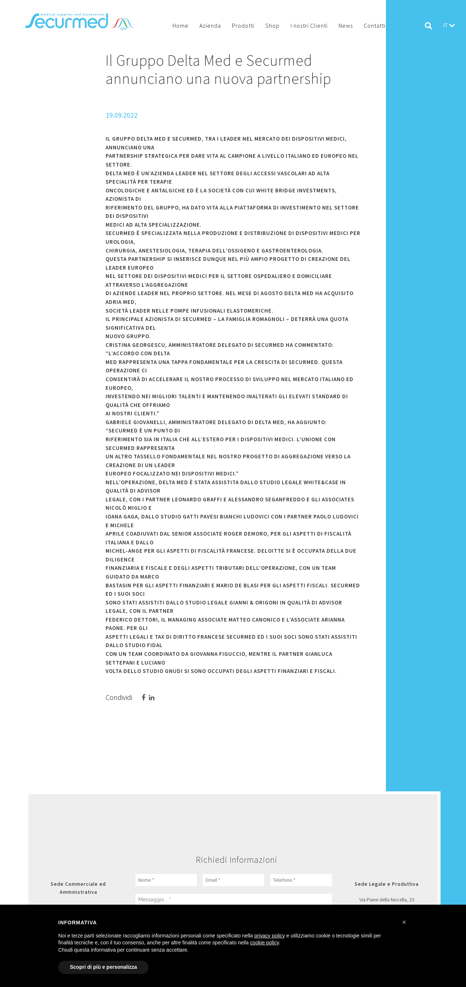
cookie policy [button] (264, 942)
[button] (404, 922)
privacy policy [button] (269, 936)
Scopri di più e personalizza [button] (103, 967)
